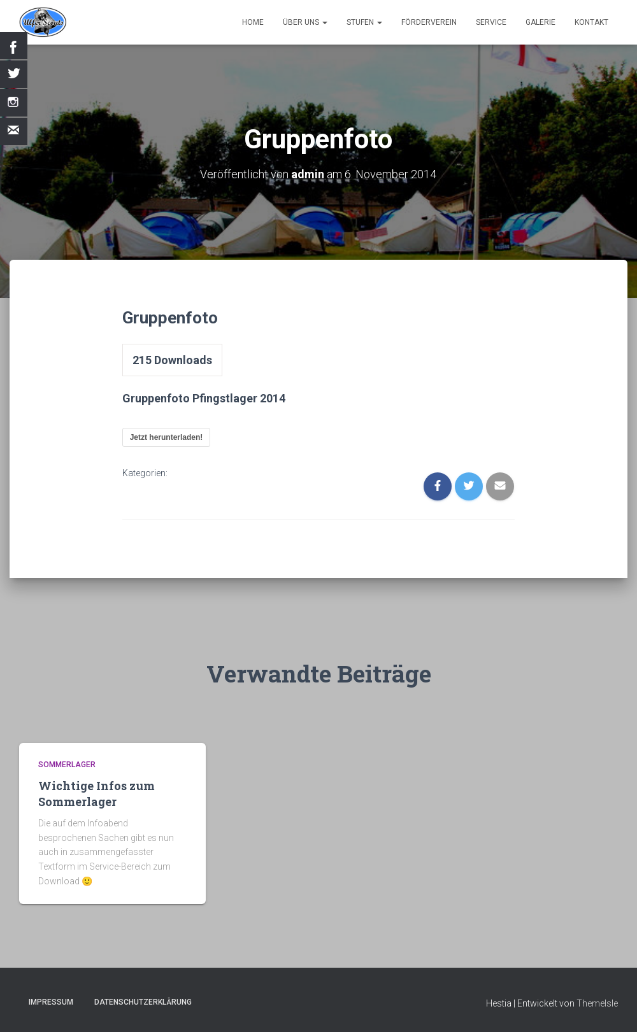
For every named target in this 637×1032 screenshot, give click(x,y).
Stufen (364, 22)
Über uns (305, 22)
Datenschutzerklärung (143, 1002)
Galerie (540, 22)
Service (491, 22)
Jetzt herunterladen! (166, 437)
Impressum (51, 1002)
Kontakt (591, 22)
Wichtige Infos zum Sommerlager (96, 793)
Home (253, 22)
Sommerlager (67, 764)
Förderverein (429, 22)
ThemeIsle (597, 1003)
